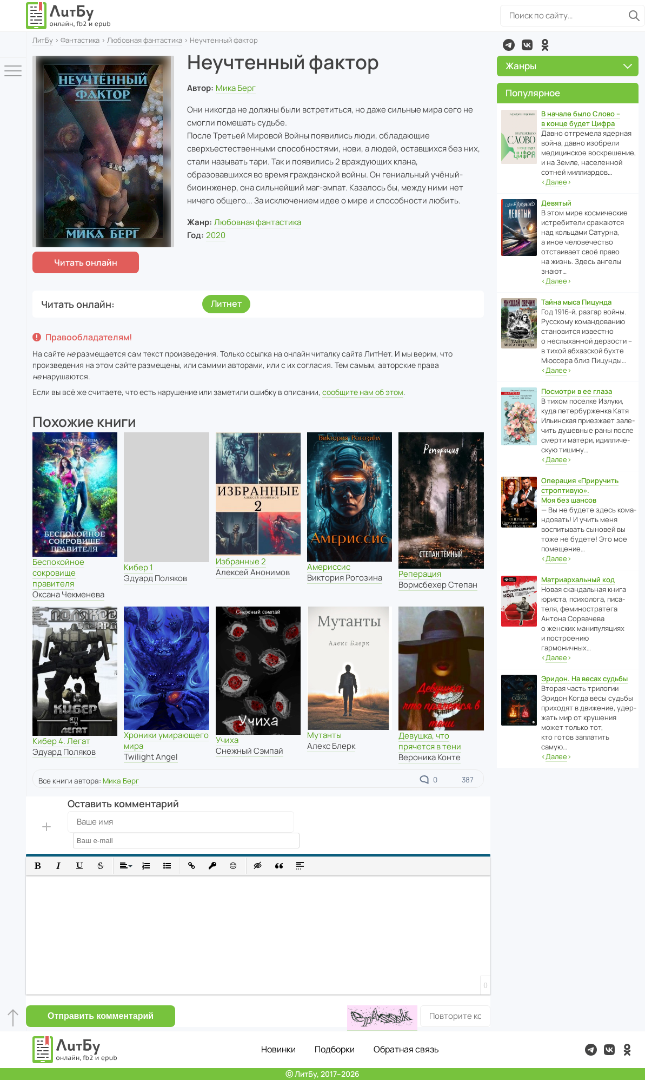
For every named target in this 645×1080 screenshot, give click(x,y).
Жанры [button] (569, 66)
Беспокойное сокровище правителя (58, 572)
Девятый (556, 203)
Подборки (335, 1049)
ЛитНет (377, 353)
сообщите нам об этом (362, 392)
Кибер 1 (138, 567)
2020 (215, 235)
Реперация (419, 573)
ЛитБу (42, 40)
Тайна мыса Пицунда (576, 302)
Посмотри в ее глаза (576, 391)
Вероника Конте (429, 757)
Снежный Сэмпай (249, 750)
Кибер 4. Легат (61, 741)
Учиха (227, 740)
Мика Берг (236, 88)
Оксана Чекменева (68, 594)
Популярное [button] (533, 93)
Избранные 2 (241, 561)
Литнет (226, 303)
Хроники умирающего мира (166, 740)
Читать (85, 262)
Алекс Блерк (331, 746)
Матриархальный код (578, 579)
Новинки (278, 1049)
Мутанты (324, 735)
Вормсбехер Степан (437, 584)
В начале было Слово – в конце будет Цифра (580, 118)
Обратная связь (406, 1049)
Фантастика (80, 40)
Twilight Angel (151, 756)
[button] (37, 866)
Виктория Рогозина (344, 577)
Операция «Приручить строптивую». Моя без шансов (580, 490)
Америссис (328, 566)
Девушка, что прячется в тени (429, 741)
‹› (556, 182)
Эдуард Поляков (155, 578)
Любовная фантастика (144, 40)
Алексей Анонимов (253, 572)
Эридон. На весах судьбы (584, 678)
